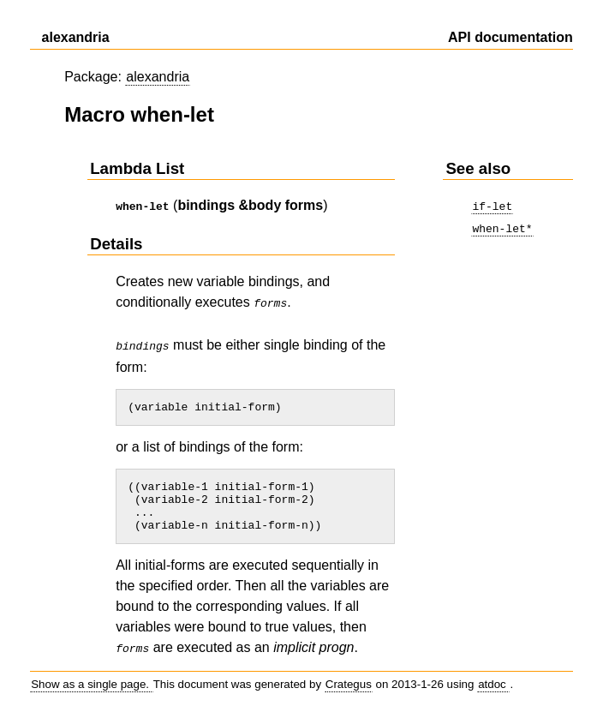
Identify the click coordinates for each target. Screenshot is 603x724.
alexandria (157, 76)
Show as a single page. (91, 690)
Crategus (348, 690)
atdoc (493, 690)
